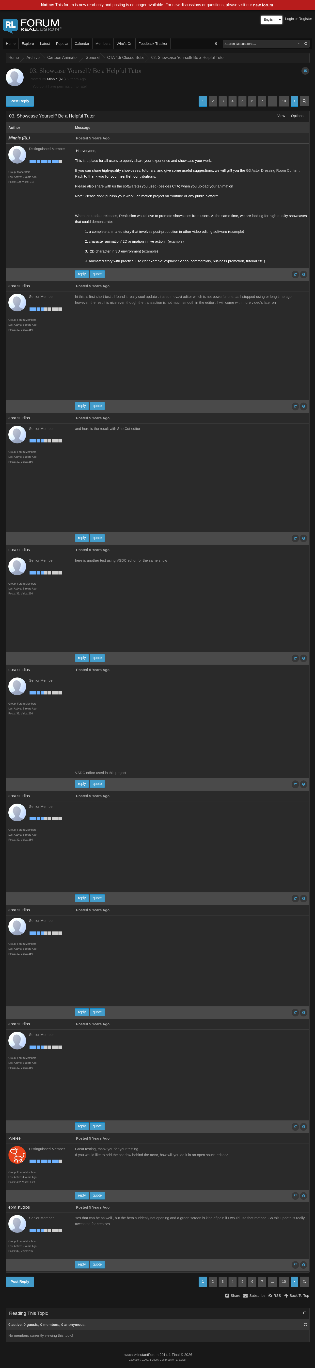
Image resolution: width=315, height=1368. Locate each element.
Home (10, 43)
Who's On (124, 43)
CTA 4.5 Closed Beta (125, 57)
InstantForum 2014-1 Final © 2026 (164, 1355)
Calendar (82, 43)
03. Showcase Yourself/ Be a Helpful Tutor (188, 57)
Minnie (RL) (56, 79)
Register (305, 19)
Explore (28, 43)
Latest (45, 43)
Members (103, 43)
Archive (33, 57)
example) (176, 241)
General (93, 57)
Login (289, 19)
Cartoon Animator (62, 57)
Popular (62, 43)
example (236, 232)
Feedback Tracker (153, 43)
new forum (263, 5)
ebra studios (19, 286)
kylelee (14, 1138)
